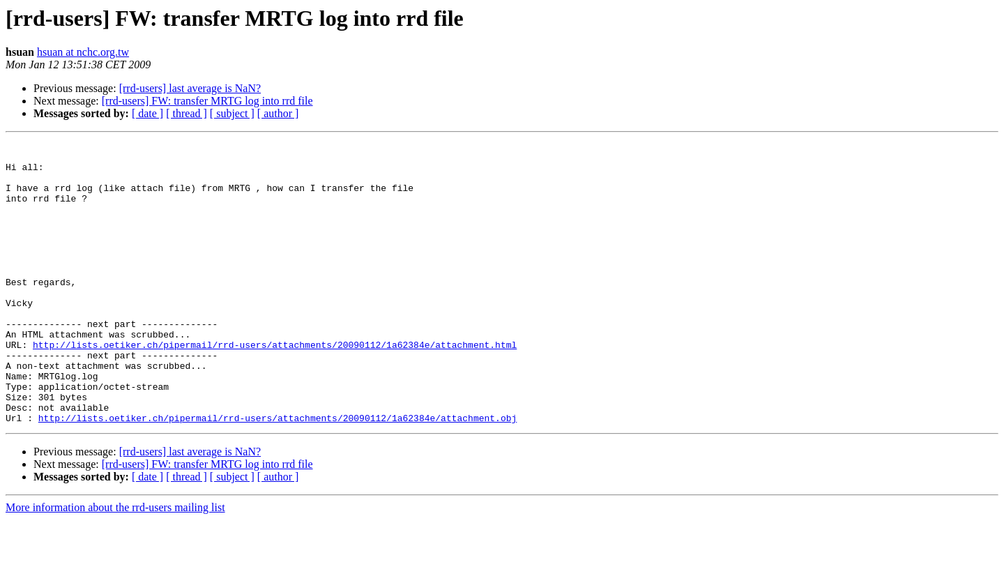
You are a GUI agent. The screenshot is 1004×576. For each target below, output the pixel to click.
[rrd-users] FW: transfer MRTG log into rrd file (207, 101)
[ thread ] (186, 113)
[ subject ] (232, 113)
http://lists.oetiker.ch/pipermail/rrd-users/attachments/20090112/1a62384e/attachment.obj (277, 474)
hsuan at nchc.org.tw (83, 52)
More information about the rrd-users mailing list (115, 564)
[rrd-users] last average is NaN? (190, 88)
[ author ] (278, 113)
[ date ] (147, 113)
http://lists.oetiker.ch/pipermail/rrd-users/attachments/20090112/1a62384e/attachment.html (275, 386)
